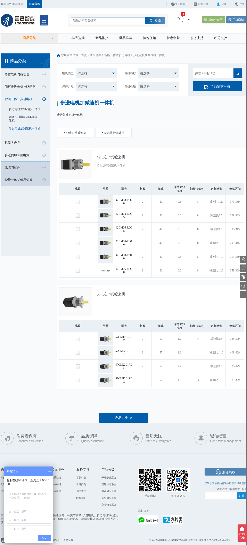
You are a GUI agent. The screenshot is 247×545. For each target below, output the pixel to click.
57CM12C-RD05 (123, 339)
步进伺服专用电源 (17, 155)
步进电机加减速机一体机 (24, 128)
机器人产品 (12, 142)
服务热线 (228, 472)
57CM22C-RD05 (123, 366)
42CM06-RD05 (124, 229)
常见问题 (81, 484)
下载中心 (81, 477)
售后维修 (56, 491)
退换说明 (56, 484)
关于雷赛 (180, 4)
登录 (223, 4)
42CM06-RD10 (124, 243)
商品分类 (95, 55)
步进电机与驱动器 (17, 74)
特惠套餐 (173, 38)
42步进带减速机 (111, 157)
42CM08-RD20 (124, 202)
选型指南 (81, 491)
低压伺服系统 (108, 498)
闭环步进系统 (108, 484)
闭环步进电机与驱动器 (20, 86)
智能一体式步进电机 (18, 99)
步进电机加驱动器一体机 (24, 109)
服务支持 (197, 38)
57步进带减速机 (111, 294)
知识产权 (54, 539)
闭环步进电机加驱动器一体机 (24, 118)
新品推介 (101, 38)
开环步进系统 (108, 477)
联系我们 (81, 498)
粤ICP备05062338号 (219, 539)
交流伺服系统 (108, 504)
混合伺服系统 (108, 491)
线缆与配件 (12, 167)
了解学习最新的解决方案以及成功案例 (225, 483)
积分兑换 (220, 38)
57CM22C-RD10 (123, 352)
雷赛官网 (34, 4)
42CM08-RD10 (124, 257)
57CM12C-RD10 (123, 380)
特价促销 (149, 38)
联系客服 (56, 477)
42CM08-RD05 (124, 215)
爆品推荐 (125, 38)
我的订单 (203, 4)
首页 (84, 55)
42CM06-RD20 (124, 270)
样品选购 (78, 38)
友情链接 (68, 539)
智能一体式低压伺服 (18, 179)
